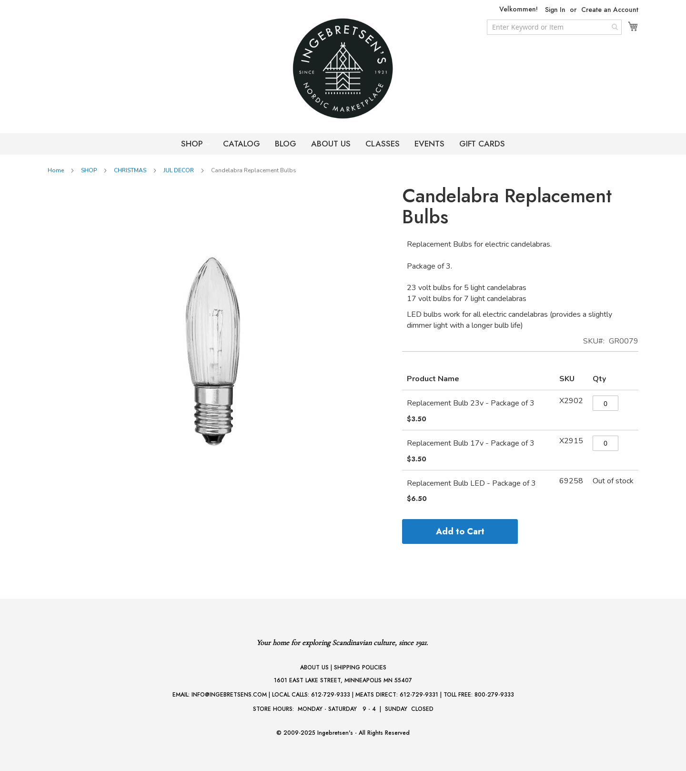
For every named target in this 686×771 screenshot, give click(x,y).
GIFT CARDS (482, 143)
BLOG (285, 143)
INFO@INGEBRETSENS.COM (229, 694)
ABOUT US (331, 143)
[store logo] (343, 68)
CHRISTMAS (130, 170)
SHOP (193, 143)
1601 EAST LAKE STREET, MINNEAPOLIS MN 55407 (343, 680)
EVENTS (429, 143)
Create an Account (609, 9)
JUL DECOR (178, 170)
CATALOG (241, 143)
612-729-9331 (419, 694)
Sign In (555, 9)
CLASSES (382, 143)
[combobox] (554, 27)
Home (56, 170)
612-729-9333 (330, 694)
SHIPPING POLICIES (360, 667)
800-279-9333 (494, 694)
